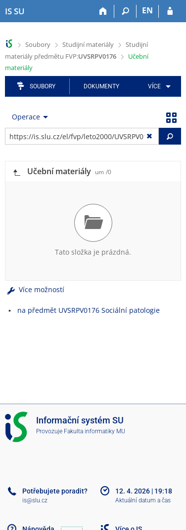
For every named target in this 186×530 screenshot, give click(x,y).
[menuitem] (157, 86)
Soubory (37, 44)
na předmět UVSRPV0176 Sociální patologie (88, 310)
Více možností (34, 289)
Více (154, 86)
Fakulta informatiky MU (94, 431)
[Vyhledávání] (125, 11)
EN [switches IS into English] (147, 10)
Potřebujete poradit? (55, 491)
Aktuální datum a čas (143, 500)
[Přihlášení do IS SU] (170, 11)
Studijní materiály (88, 44)
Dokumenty (101, 86)
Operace (26, 116)
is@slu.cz (34, 500)
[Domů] (103, 11)
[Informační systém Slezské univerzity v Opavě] (15, 11)
